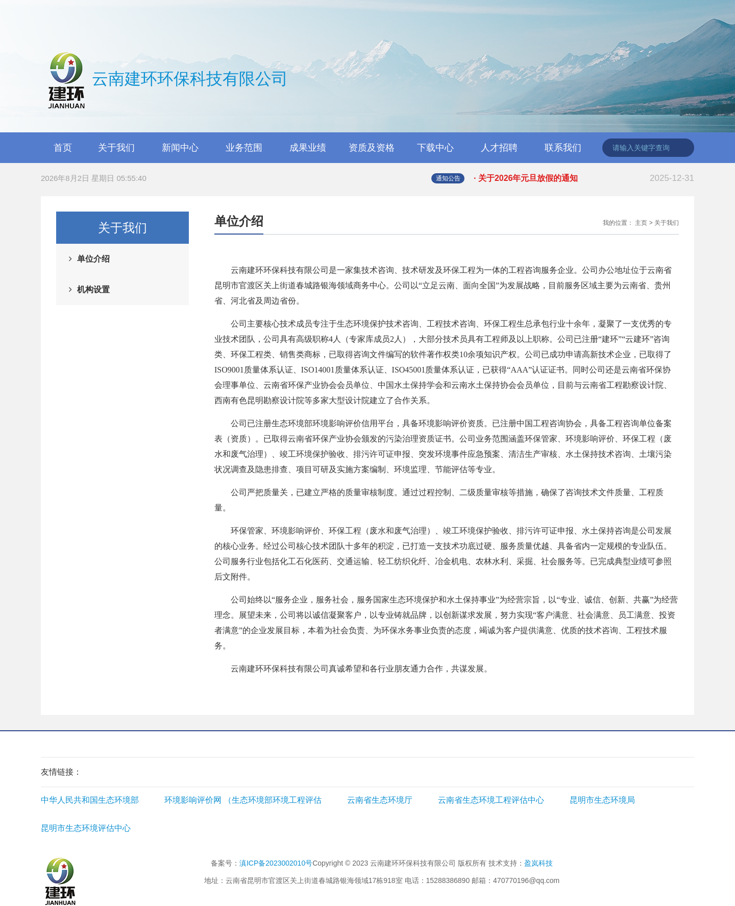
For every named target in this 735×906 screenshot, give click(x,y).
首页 (63, 148)
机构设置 (93, 289)
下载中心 (435, 148)
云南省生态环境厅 (379, 800)
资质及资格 (372, 148)
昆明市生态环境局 (602, 800)
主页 (641, 222)
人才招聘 (499, 148)
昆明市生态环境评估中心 (86, 828)
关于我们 (116, 148)
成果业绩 (307, 148)
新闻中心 (180, 148)
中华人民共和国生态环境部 (90, 800)
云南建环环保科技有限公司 (164, 80)
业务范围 (244, 148)
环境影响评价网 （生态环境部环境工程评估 (243, 800)
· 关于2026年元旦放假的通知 (584, 178)
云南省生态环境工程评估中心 (491, 800)
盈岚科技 (538, 863)
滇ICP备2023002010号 (275, 863)
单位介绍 (93, 258)
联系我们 (563, 148)
